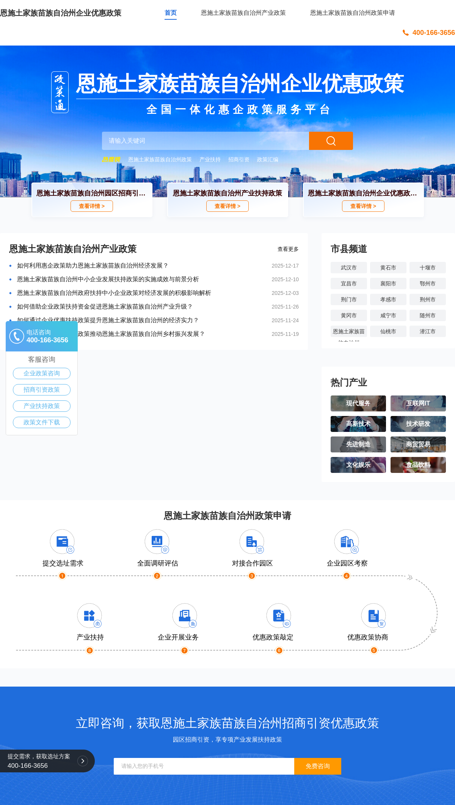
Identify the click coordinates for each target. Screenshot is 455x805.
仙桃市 (388, 331)
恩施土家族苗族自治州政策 (160, 159)
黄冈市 (349, 315)
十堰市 (428, 268)
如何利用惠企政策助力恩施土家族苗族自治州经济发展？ (93, 265)
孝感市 (388, 299)
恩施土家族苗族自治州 (349, 332)
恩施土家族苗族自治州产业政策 (243, 12)
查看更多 (288, 249)
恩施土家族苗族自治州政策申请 (352, 12)
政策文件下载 (42, 422)
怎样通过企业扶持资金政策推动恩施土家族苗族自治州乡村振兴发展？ (111, 334)
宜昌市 (349, 283)
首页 (171, 12)
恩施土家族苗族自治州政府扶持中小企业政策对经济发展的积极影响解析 (114, 293)
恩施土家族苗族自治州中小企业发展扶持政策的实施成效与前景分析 (108, 279)
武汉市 (349, 268)
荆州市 (428, 299)
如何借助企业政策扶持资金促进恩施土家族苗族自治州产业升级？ (105, 306)
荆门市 (349, 299)
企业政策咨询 (42, 373)
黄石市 (388, 268)
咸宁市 (388, 315)
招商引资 (238, 159)
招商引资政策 (42, 389)
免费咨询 (318, 766)
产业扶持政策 (42, 406)
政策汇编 (267, 159)
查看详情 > (92, 206)
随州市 (428, 315)
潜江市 (428, 331)
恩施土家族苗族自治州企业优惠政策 (60, 13)
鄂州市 (428, 283)
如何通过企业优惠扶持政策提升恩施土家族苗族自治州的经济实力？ (108, 320)
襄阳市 (388, 283)
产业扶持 (210, 159)
